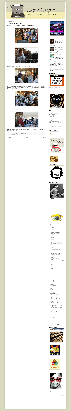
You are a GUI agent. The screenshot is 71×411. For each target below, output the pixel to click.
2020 (51, 269)
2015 (51, 276)
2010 (51, 320)
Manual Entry (53, 257)
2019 (51, 271)
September (53, 285)
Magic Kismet (53, 301)
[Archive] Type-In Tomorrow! (55, 298)
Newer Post (9, 137)
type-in (16, 134)
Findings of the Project (53, 116)
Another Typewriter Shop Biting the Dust (56, 243)
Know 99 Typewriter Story (55, 302)
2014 (51, 277)
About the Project (52, 114)
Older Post (44, 137)
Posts (51, 132)
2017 (51, 273)
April (52, 292)
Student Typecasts (53, 117)
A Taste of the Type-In (54, 297)
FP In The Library (53, 314)
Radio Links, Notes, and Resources (55, 122)
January (52, 317)
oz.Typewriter (53, 229)
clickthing (52, 239)
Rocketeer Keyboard (58, 54)
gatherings (11, 134)
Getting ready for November (55, 258)
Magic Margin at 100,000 (54, 113)
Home (27, 137)
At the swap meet (53, 226)
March (52, 293)
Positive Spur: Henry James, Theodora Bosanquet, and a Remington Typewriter (59, 40)
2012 (51, 280)
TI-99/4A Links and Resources (54, 121)
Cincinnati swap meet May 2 (55, 233)
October (52, 284)
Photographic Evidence (54, 310)
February (52, 315)
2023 (51, 265)
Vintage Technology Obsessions (56, 249)
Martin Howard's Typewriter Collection (56, 127)
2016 (51, 275)
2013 (51, 279)
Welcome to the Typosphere (55, 232)
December (53, 281)
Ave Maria (52, 246)
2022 (51, 267)
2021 (51, 268)
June (52, 289)
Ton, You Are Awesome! (54, 311)
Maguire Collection (53, 120)
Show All (63, 260)
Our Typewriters (52, 115)
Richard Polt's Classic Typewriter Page (56, 126)
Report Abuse (52, 391)
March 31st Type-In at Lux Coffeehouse (57, 307)
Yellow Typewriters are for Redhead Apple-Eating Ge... (56, 306)
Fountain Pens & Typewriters (55, 242)
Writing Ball (52, 225)
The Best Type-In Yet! (54, 294)
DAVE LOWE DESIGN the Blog (55, 253)
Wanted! (52, 312)
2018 (51, 272)
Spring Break (53, 308)
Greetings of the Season (54, 236)
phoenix (14, 134)
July (52, 288)
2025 (51, 264)
